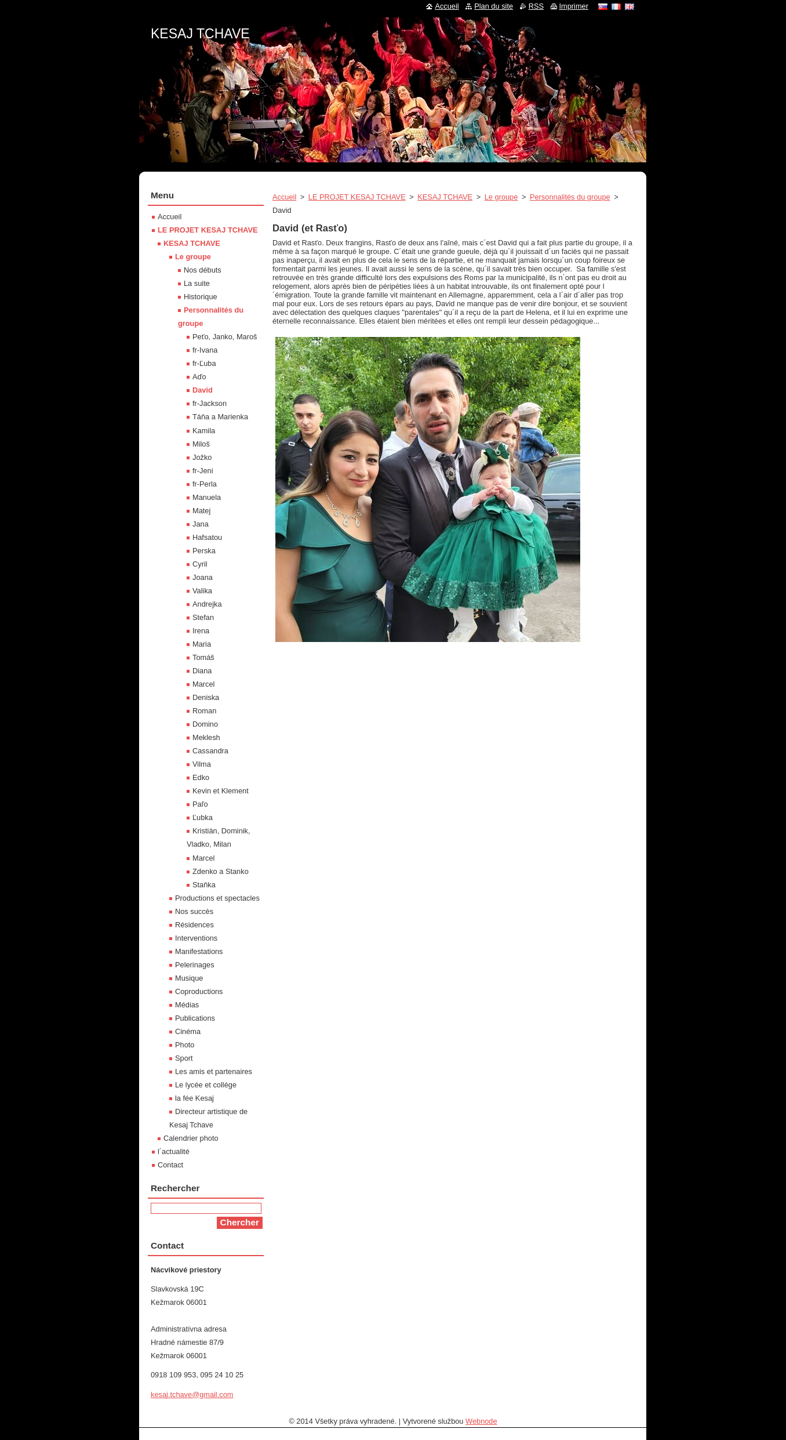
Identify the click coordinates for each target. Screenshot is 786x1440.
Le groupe (501, 197)
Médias (187, 1004)
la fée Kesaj (194, 1098)
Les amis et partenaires (213, 1071)
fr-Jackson (209, 403)
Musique (189, 978)
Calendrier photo (191, 1138)
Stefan (203, 617)
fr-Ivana (204, 350)
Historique (200, 296)
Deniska (205, 697)
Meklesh (206, 737)
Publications (195, 1018)
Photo (184, 1044)
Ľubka (202, 817)
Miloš (201, 444)
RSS (536, 6)
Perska (204, 550)
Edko (200, 777)
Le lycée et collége (205, 1084)
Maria (201, 644)
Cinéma (188, 1031)
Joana (202, 577)
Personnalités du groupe (570, 197)
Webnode (481, 1421)
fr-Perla (204, 484)
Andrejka (207, 604)
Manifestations (199, 951)
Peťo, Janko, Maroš (224, 336)
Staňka (204, 884)
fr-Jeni (202, 470)
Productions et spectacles (217, 898)
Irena (200, 630)
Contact (170, 1164)
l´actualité (174, 1151)
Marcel (203, 684)
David (202, 390)
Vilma (201, 764)
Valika (202, 590)
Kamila (203, 430)
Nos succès (194, 911)
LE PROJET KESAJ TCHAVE (357, 197)
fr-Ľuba (204, 363)
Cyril (200, 564)
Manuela (206, 497)
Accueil (284, 197)
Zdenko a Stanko (220, 871)
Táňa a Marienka (220, 416)
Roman (204, 710)
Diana (202, 670)
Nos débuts (202, 270)
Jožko (202, 457)
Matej (201, 510)
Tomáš (203, 657)
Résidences (194, 924)
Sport (184, 1058)
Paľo (200, 804)
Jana (200, 524)
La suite (197, 283)
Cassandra (210, 750)
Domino (205, 724)
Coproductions (199, 991)
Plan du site (493, 6)
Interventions (196, 938)
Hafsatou (207, 537)
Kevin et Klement (220, 790)
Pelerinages (194, 964)
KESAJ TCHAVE (444, 197)
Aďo (199, 376)
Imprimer (573, 6)
